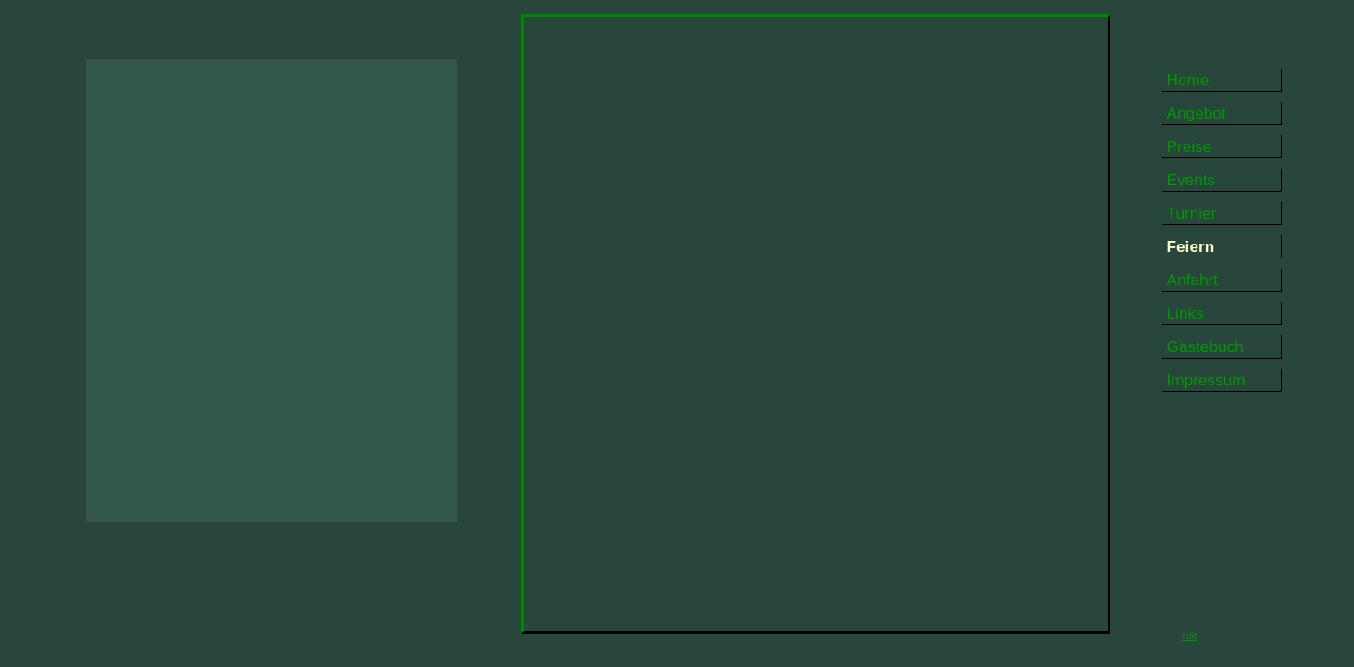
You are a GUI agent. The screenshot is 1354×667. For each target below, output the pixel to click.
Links (1185, 313)
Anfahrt (1193, 280)
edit (1189, 636)
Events (1191, 179)
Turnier (1192, 213)
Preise (1189, 146)
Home (1188, 79)
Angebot (1196, 113)
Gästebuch (1205, 346)
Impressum (1206, 380)
